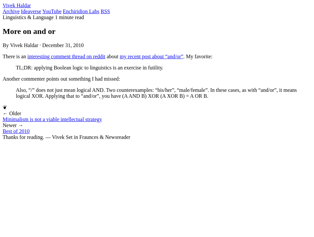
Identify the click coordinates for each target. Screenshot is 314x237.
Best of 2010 (16, 131)
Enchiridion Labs (81, 11)
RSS (105, 11)
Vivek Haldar (17, 5)
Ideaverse (31, 11)
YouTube (51, 11)
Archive (11, 11)
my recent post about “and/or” (151, 56)
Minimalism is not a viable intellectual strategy (52, 119)
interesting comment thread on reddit (66, 56)
